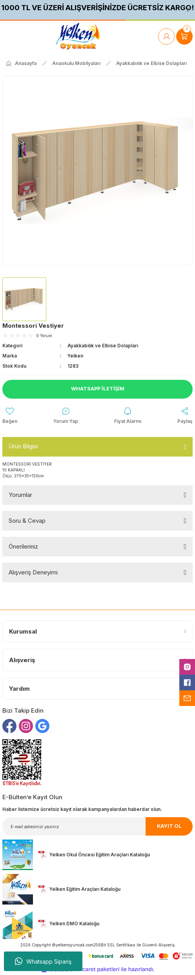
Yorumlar (20, 494)
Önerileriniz (23, 546)
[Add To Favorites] (9, 415)
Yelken (75, 356)
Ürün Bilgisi (23, 446)
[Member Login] (166, 36)
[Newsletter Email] (97, 826)
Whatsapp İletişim (97, 389)
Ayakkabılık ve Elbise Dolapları (102, 345)
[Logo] (77, 36)
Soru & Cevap (27, 520)
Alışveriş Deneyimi (33, 572)
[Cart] (184, 36)
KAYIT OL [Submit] (169, 826)
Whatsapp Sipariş (43, 961)
